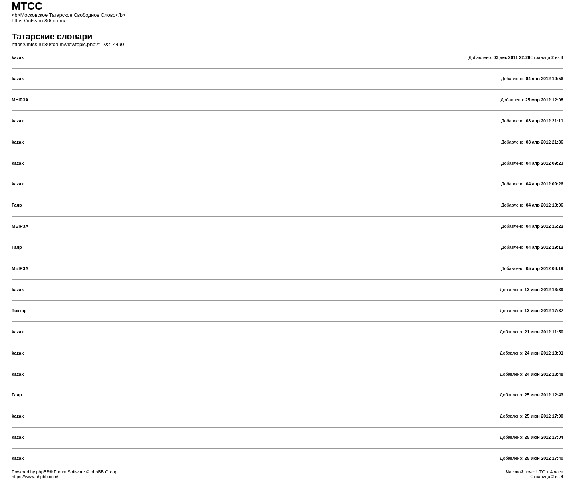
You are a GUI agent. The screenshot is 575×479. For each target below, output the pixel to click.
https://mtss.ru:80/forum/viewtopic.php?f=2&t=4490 (68, 44)
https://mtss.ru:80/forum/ (38, 21)
